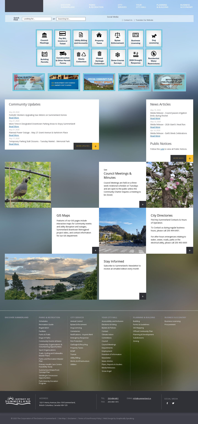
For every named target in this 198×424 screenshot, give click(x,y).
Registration (44, 328)
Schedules (43, 321)
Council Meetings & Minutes (125, 187)
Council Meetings (109, 344)
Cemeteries (75, 331)
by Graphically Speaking (123, 418)
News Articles (107, 361)
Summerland (74, 6)
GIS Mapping (138, 328)
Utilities (73, 364)
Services (126, 6)
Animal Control (76, 321)
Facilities (42, 331)
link (162, 149)
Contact (105, 331)
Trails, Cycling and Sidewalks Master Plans (51, 354)
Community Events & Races (50, 341)
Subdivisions (138, 338)
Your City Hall (109, 317)
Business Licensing (172, 321)
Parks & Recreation (49, 317)
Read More (14, 117)
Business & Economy (175, 317)
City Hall (146, 6)
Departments (107, 348)
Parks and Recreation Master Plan (51, 360)
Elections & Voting (109, 324)
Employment (107, 351)
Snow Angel (107, 371)
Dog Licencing (76, 328)
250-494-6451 (113, 398)
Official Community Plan (143, 331)
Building (136, 321)
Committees (107, 338)
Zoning (136, 341)
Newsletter (106, 358)
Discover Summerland (16, 317)
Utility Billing (75, 358)
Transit (73, 354)
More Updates (83, 146)
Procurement (170, 324)
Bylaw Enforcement (78, 324)
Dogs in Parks (44, 338)
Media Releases (108, 367)
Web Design (108, 418)
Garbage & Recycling (79, 344)
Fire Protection (76, 341)
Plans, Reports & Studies (112, 364)
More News (178, 158)
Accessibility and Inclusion (112, 321)
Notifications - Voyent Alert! (81, 334)
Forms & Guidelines (141, 324)
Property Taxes (76, 348)
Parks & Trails (44, 334)
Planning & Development (143, 334)
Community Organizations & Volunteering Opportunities (50, 345)
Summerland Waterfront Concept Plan (49, 371)
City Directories (170, 233)
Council (105, 341)
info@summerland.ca (142, 398)
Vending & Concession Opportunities (48, 376)
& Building (168, 6)
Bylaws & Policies (109, 328)
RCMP (72, 351)
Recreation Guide (46, 324)
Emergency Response (79, 338)
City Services (77, 317)
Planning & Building (144, 317)
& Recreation (103, 6)
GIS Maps (78, 233)
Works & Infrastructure (79, 361)
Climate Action (107, 334)
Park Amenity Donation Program (48, 382)
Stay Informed (125, 279)
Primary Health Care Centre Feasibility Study (50, 365)
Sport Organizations (47, 350)
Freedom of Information (112, 354)
